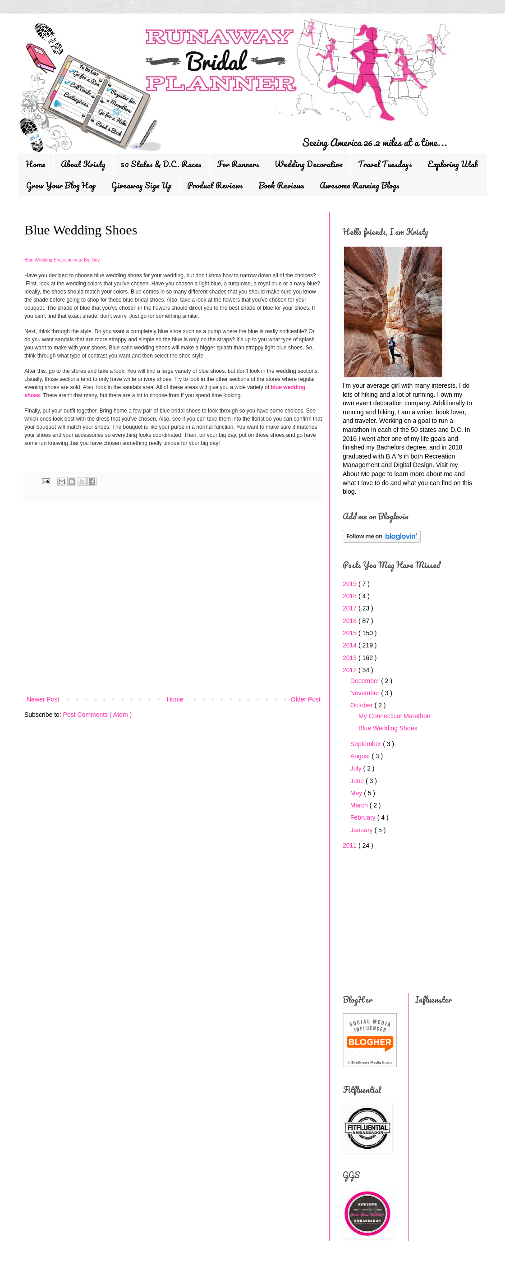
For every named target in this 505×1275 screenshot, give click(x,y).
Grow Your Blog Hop (61, 185)
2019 (350, 583)
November (365, 693)
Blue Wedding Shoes (388, 728)
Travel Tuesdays (385, 164)
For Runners (238, 164)
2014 (350, 645)
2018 (350, 596)
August (361, 756)
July (356, 768)
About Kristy (83, 164)
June (358, 780)
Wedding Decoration (309, 164)
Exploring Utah (452, 164)
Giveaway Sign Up (141, 185)
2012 (350, 670)
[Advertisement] (173, 619)
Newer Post (43, 699)
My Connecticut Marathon (394, 716)
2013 (350, 657)
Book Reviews (281, 185)
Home (36, 164)
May (357, 793)
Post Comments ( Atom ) (97, 714)
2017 (350, 608)
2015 (350, 633)
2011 (350, 845)
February (363, 817)
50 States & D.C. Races (161, 164)
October (362, 705)
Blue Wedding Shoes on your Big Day (62, 259)
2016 (350, 620)
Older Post (306, 699)
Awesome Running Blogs (359, 185)
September (366, 744)
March (360, 805)
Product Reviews (215, 185)
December (365, 680)
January (362, 830)
